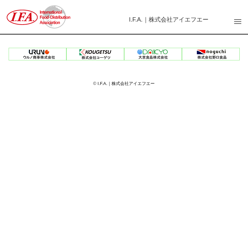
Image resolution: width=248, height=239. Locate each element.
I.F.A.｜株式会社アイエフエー (126, 83)
